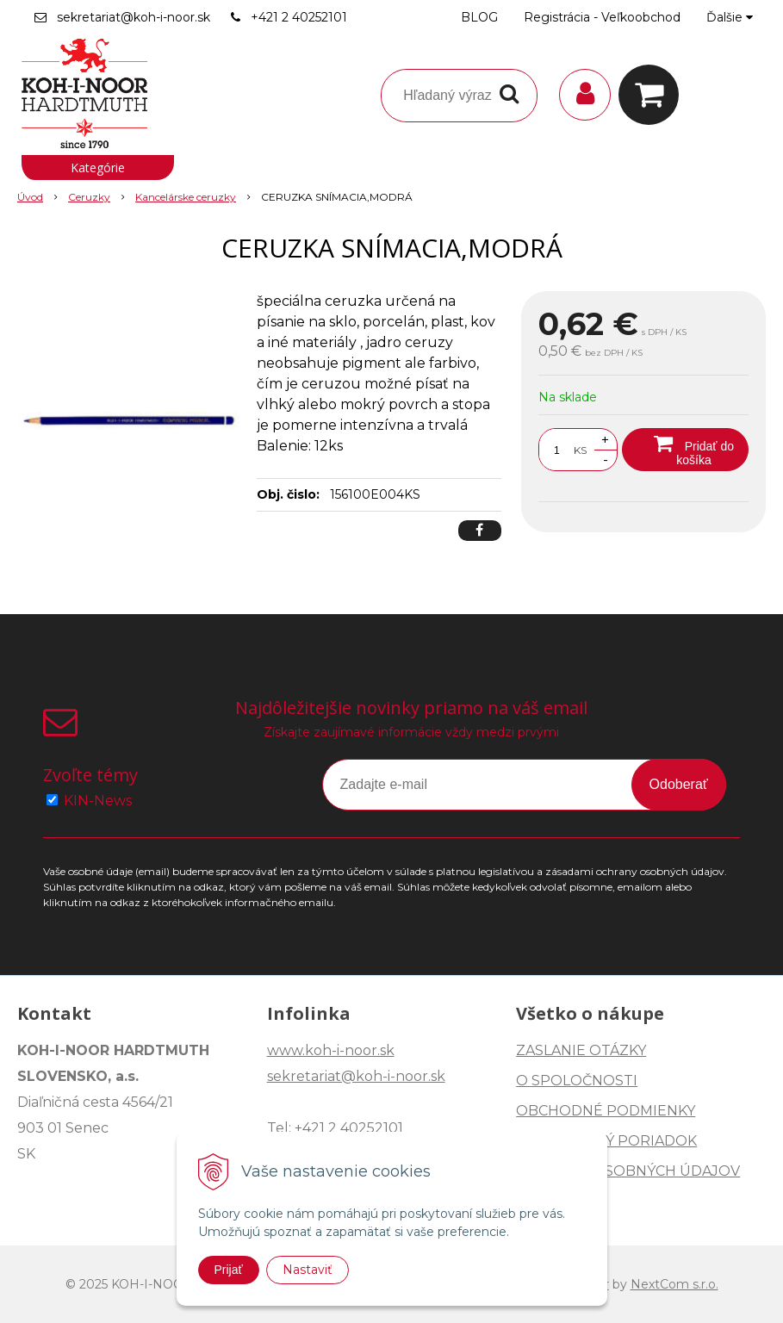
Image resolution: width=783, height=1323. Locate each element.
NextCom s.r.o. (674, 1284)
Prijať (228, 1269)
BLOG (479, 17)
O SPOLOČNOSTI (576, 1080)
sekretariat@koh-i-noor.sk (133, 17)
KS (580, 450)
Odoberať (678, 784)
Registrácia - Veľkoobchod (602, 17)
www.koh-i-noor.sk (331, 1050)
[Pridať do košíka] (685, 449)
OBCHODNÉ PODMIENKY (605, 1110)
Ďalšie (729, 17)
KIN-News (98, 800)
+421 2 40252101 (299, 17)
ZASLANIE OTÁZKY (581, 1050)
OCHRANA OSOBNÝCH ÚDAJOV (628, 1171)
